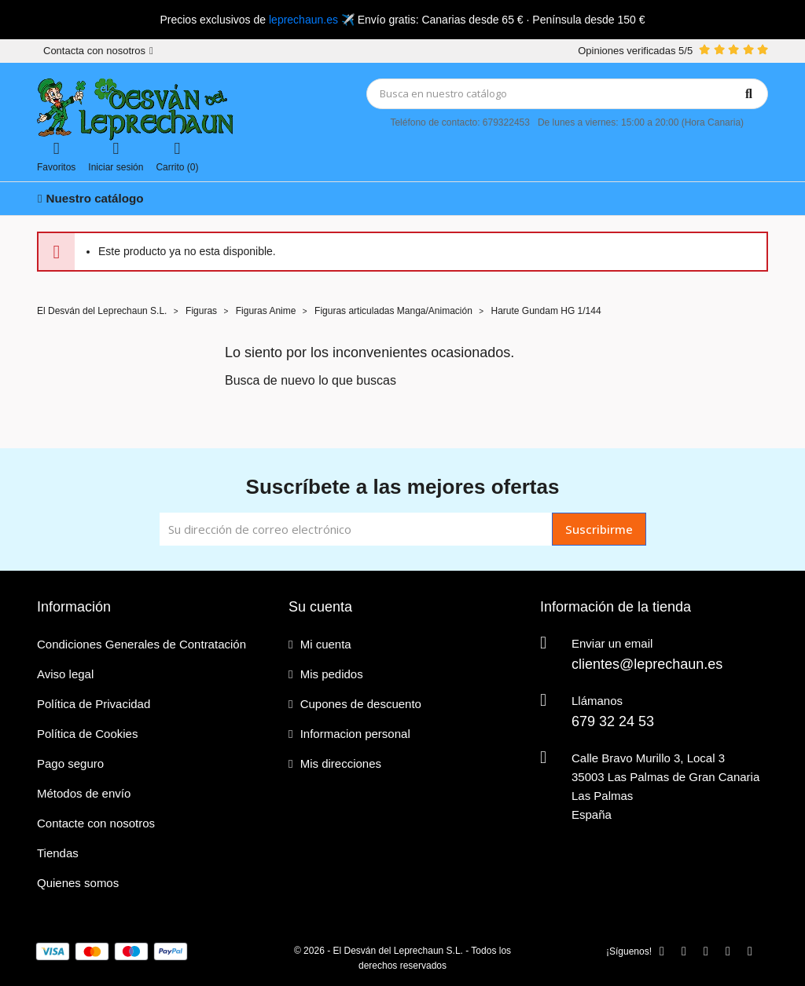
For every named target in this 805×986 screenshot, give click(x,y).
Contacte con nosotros (96, 823)
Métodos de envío (83, 793)
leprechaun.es (303, 19)
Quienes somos (78, 882)
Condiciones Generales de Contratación (141, 644)
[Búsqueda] (567, 94)
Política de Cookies (87, 733)
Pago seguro (70, 763)
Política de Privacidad (93, 703)
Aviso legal (65, 674)
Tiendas (58, 853)
